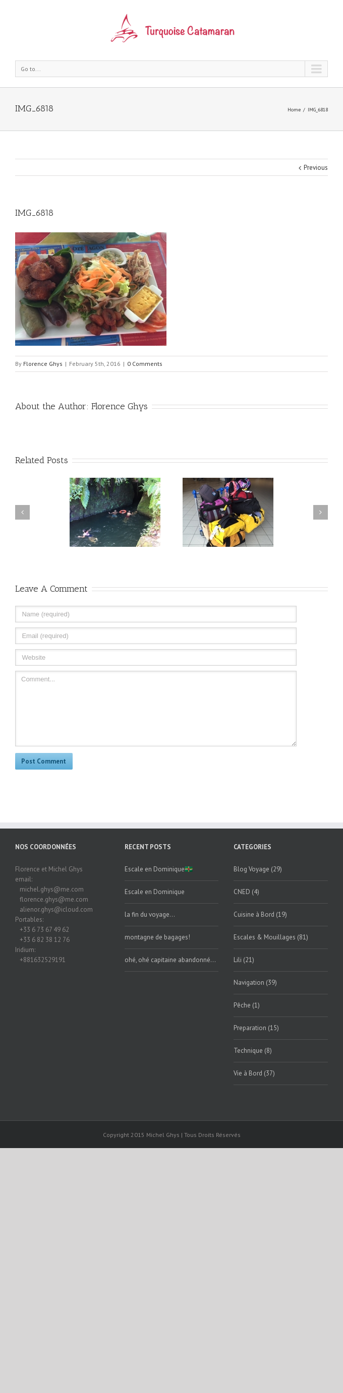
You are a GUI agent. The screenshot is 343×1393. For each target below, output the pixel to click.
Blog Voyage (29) (258, 869)
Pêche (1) (247, 1005)
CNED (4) (246, 892)
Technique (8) (253, 1050)
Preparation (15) (256, 1028)
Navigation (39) (255, 982)
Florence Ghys (43, 363)
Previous (316, 167)
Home (294, 109)
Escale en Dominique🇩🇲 (159, 869)
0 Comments (144, 363)
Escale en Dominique (155, 892)
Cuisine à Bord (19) (260, 914)
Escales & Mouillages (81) (271, 937)
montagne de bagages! (157, 937)
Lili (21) (244, 960)
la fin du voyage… (150, 914)
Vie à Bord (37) (254, 1073)
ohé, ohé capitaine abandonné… (170, 960)
